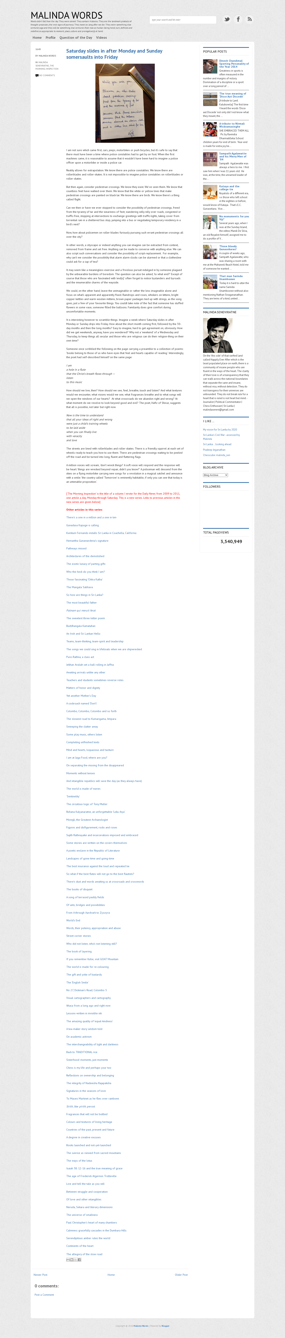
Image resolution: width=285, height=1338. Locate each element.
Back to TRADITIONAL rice (81, 1052)
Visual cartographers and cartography (88, 998)
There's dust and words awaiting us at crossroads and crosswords (105, 881)
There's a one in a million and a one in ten (91, 517)
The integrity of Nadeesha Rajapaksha (88, 1083)
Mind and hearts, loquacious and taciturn (90, 750)
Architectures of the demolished (85, 556)
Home (37, 37)
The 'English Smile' (77, 982)
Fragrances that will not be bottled (87, 1114)
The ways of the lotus (79, 1160)
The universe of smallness (82, 1215)
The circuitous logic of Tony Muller (86, 804)
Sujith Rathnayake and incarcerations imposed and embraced (102, 835)
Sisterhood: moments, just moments (87, 1060)
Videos (101, 37)
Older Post (181, 1274)
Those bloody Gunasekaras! (228, 247)
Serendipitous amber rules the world (88, 1238)
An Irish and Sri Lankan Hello (83, 633)
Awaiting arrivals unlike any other (85, 672)
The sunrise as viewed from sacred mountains (93, 1153)
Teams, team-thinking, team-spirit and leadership (95, 641)
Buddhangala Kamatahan (80, 626)
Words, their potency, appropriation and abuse (93, 928)
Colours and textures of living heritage (89, 1122)
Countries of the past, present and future (90, 1129)
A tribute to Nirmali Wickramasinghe (232, 125)
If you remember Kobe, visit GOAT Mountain (92, 959)
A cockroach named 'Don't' (81, 703)
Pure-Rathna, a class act (80, 657)
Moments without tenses (80, 773)
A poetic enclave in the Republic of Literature (93, 850)
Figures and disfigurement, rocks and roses (91, 827)
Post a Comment (44, 1294)
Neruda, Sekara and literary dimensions (89, 1207)
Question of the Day (76, 37)
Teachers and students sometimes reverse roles (95, 680)
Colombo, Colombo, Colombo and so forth (91, 711)
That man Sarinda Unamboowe (231, 277)
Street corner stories (78, 936)
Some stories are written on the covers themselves (96, 843)
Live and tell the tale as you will (85, 1184)
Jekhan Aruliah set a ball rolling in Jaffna (90, 664)
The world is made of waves (83, 788)
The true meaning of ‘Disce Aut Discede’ (232, 95)
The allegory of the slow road (84, 1254)
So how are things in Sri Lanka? (84, 595)
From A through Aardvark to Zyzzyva (88, 912)
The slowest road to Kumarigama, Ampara (91, 719)
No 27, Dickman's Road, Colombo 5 (86, 990)
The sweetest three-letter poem (85, 618)
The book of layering (79, 951)
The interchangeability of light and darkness (92, 1044)
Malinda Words (67, 15)
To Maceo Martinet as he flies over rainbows (92, 1098)
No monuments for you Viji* (234, 218)
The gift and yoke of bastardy (84, 974)
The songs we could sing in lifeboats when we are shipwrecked (104, 649)
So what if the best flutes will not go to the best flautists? (100, 874)
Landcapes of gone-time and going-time (90, 858)
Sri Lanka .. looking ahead (217, 444)
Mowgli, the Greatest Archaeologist (87, 819)
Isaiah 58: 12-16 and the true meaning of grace (94, 1168)
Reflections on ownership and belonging (90, 1075)
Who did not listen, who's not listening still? (91, 943)
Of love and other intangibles (83, 1199)
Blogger (165, 1326)
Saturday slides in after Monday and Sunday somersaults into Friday (114, 53)
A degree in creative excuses (83, 1137)
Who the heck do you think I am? (85, 571)
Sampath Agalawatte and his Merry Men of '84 (233, 156)
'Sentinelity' (73, 796)
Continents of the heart (79, 1246)
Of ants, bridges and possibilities (85, 905)
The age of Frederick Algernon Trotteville (91, 1176)
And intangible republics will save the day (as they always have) (104, 781)
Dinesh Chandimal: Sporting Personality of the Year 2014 (234, 63)
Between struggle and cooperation (87, 1191)
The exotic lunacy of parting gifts (85, 564)
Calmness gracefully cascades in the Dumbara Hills (96, 1230)
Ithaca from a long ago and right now (88, 1005)
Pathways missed (76, 548)
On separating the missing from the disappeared (95, 765)
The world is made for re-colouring (87, 967)
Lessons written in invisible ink (84, 1013)
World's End (73, 920)
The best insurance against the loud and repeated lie (97, 866)
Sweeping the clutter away (82, 726)
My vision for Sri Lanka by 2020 (220, 429)
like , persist (80, 1106)
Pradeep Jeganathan (214, 449)
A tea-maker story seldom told (84, 1029)
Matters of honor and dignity (83, 688)
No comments (47, 75)
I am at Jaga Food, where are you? (86, 757)
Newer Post (40, 1274)
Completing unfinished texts (82, 742)
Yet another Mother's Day (81, 695)
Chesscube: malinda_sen (216, 455)
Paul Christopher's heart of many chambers (91, 1222)
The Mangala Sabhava (79, 587)
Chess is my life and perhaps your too (88, 1067)
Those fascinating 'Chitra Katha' (84, 579)
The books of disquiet (79, 889)
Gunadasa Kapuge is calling (82, 525)
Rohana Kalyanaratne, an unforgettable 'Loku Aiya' (95, 812)
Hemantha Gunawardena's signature (87, 540)
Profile (51, 37)
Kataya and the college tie (229, 188)
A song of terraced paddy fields (85, 897)
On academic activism (79, 1036)
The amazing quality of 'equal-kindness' (89, 1021)
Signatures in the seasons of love (86, 1091)
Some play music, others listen (84, 734)
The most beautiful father (81, 602)
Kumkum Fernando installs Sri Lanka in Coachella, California (101, 533)
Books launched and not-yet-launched (88, 1145)
